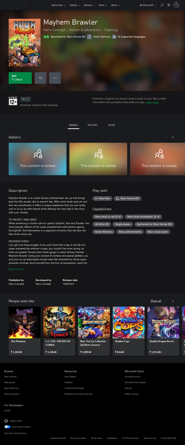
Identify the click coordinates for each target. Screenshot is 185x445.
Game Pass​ (57, 4)
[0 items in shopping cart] (168, 4)
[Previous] (165, 137)
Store (101, 4)
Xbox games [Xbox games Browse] (9, 382)
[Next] (172, 137)
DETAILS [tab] (73, 125)
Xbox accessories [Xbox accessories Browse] (11, 394)
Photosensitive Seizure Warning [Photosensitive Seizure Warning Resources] (78, 394)
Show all (155, 301)
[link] (24, 331)
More (114, 4)
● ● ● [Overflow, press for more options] (55, 78)
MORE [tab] (111, 125)
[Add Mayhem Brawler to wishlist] (40, 78)
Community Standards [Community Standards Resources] (74, 388)
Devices (88, 4)
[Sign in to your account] (176, 5)
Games (73, 4)
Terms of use (96, 438)
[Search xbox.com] (161, 5)
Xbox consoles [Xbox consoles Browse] (10, 376)
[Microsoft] (16, 5)
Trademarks (112, 438)
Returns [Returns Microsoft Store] (128, 388)
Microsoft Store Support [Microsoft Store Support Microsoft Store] (135, 382)
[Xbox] (40, 5)
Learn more (152, 102)
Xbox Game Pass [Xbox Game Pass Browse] (11, 388)
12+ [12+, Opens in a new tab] (25, 99)
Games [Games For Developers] (7, 410)
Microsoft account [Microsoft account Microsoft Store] (133, 376)
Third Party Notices (130, 438)
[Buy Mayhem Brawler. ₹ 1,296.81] (20, 78)
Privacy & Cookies (78, 438)
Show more (17, 269)
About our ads (150, 438)
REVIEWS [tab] (93, 125)
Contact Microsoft (58, 438)
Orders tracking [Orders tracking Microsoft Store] (131, 394)
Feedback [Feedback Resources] (68, 382)
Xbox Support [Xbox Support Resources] (70, 376)
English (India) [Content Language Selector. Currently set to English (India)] (16, 421)
